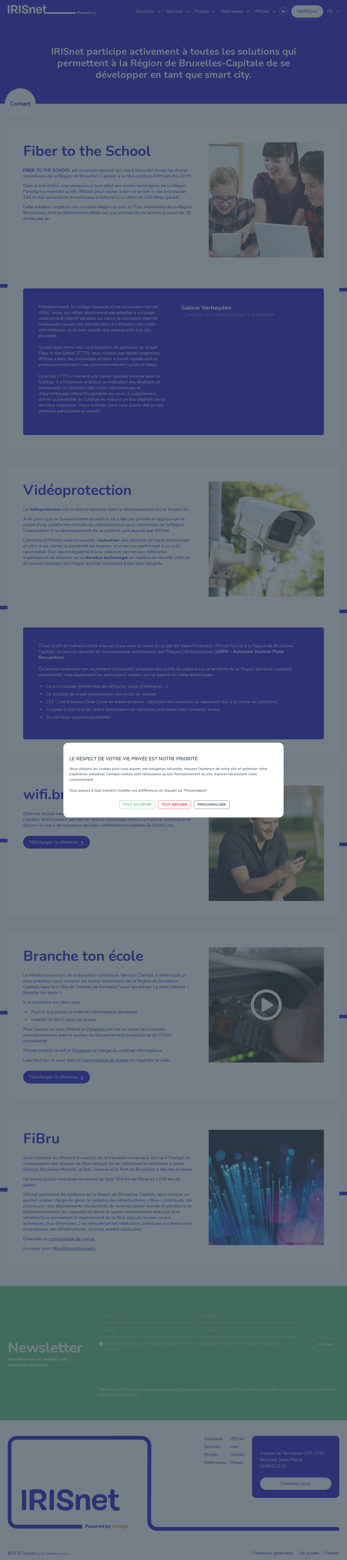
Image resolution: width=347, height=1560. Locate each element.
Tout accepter (137, 804)
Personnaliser (212, 804)
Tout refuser (174, 804)
